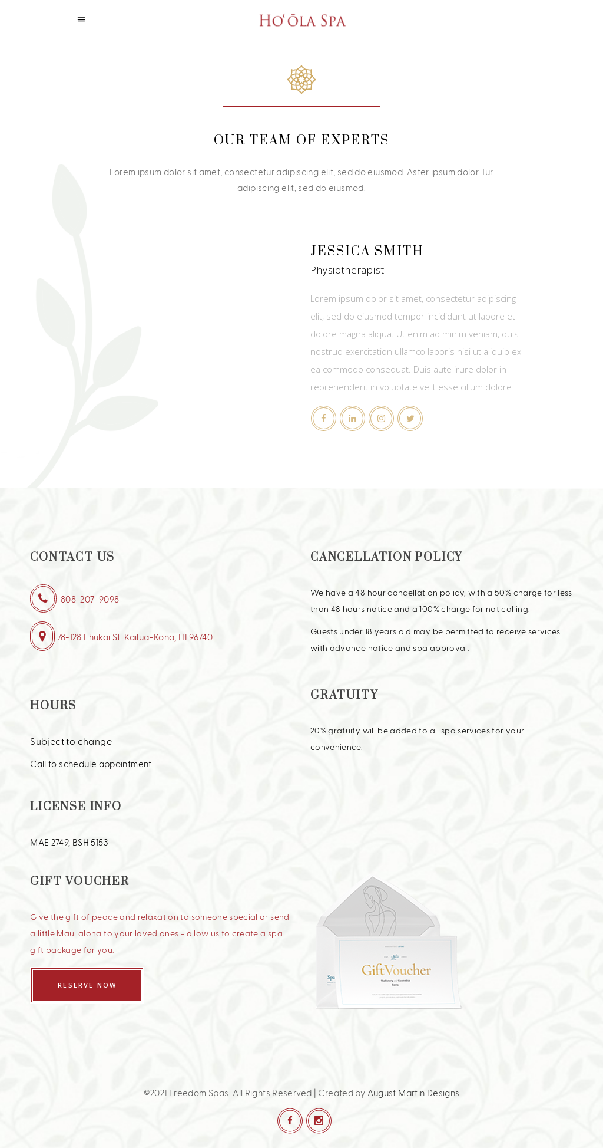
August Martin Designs (413, 1092)
